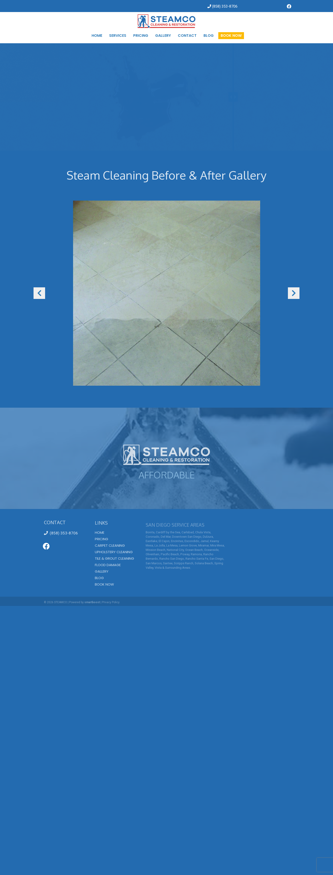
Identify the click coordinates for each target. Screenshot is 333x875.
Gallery (101, 571)
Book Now (104, 584)
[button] (39, 293)
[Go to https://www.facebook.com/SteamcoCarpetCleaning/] (289, 7)
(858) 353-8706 (61, 533)
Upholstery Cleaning (114, 551)
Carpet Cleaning (110, 545)
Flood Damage (108, 564)
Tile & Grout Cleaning (114, 558)
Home (99, 532)
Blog (99, 577)
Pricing (101, 539)
